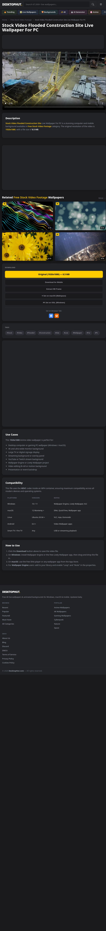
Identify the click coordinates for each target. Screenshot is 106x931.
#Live (66, 333)
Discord (5, 646)
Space (56, 628)
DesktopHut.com (16, 671)
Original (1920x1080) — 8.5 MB (54, 274)
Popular (5, 611)
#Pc (96, 333)
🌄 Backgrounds (48, 12)
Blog (4, 642)
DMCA (4, 650)
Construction (31, 123)
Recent (5, 607)
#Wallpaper (77, 333)
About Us (6, 638)
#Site (57, 333)
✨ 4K (63, 12)
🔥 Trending (9, 12)
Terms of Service (9, 654)
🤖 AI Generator (78, 12)
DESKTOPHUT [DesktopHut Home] (12, 4)
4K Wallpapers (60, 611)
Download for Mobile (54, 282)
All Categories (8, 624)
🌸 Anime (94, 12)
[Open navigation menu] (101, 4)
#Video (19, 333)
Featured (6, 615)
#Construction (45, 333)
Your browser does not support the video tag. (54, 81)
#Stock (9, 333)
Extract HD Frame (53, 289)
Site (39, 123)
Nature (57, 624)
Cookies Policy (8, 662)
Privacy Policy (8, 658)
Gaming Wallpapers (62, 615)
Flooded (21, 123)
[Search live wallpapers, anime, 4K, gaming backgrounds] (57, 4)
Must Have (6, 619)
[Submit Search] (93, 4)
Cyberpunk (59, 619)
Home (4, 20)
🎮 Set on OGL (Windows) (54, 303)
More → (102, 198)
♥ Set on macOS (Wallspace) (54, 296)
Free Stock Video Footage (21, 20)
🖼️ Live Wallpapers (28, 12)
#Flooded (31, 333)
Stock (8, 123)
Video (13, 123)
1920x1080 (10, 129)
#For (88, 333)
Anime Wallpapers (62, 607)
